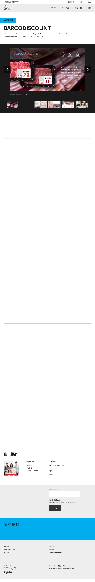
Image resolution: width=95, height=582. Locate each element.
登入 (89, 2)
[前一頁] (7, 71)
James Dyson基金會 (9, 553)
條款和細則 (52, 550)
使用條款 (51, 553)
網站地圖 (6, 556)
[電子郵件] (64, 496)
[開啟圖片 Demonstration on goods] (82, 106)
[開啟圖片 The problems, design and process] (41, 106)
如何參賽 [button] (53, 8)
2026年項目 (66, 8)
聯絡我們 (71, 2)
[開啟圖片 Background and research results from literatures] (54, 106)
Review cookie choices (55, 556)
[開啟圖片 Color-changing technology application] (68, 106)
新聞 (89, 8)
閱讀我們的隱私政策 (55, 502)
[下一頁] (87, 71)
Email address (53, 492)
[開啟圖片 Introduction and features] (13, 106)
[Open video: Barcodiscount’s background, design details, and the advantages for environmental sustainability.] (27, 106)
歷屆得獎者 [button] (78, 8)
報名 (80, 2)
